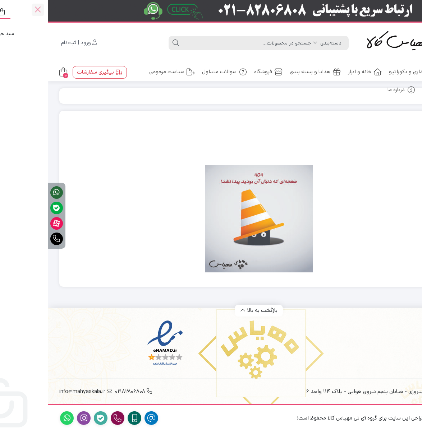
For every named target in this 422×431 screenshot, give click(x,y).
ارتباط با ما (391, 89)
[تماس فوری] (9, 239)
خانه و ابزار (317, 71)
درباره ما (353, 89)
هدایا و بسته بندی (267, 71)
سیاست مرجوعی (124, 71)
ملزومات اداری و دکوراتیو (374, 71)
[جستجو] (199, 43)
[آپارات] (9, 223)
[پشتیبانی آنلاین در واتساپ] (9, 192)
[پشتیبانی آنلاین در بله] (9, 208)
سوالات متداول (176, 71)
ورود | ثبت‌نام (31, 42)
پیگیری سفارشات (51, 72)
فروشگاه (220, 71)
